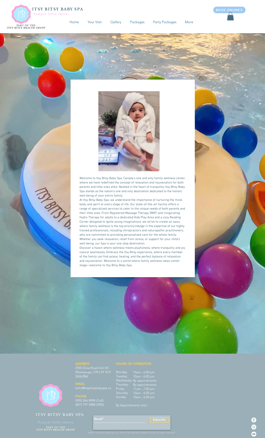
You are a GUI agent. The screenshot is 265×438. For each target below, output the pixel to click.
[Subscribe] (159, 419)
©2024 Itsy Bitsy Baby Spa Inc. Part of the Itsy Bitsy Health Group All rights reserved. (132, 432)
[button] (230, 16)
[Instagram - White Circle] (253, 427)
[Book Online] (229, 10)
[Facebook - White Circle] (253, 419)
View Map (81, 376)
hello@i (80, 388)
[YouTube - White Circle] (253, 434)
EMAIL (80, 384)
